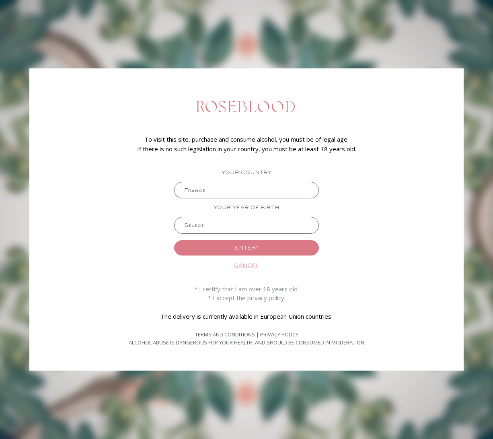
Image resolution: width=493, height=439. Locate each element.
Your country (246, 172)
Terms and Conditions (225, 334)
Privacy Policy (279, 334)
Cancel (246, 266)
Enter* (247, 248)
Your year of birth (246, 207)
